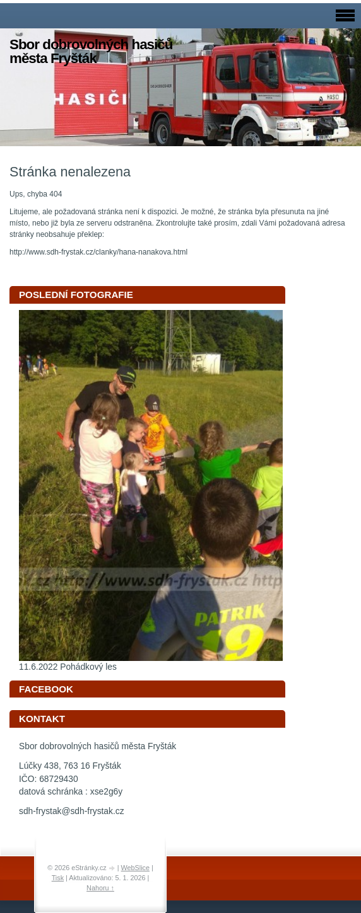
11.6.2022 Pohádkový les (68, 667)
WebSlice (135, 867)
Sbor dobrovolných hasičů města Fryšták (90, 51)
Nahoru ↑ (100, 888)
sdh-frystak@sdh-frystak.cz (71, 811)
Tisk (58, 877)
